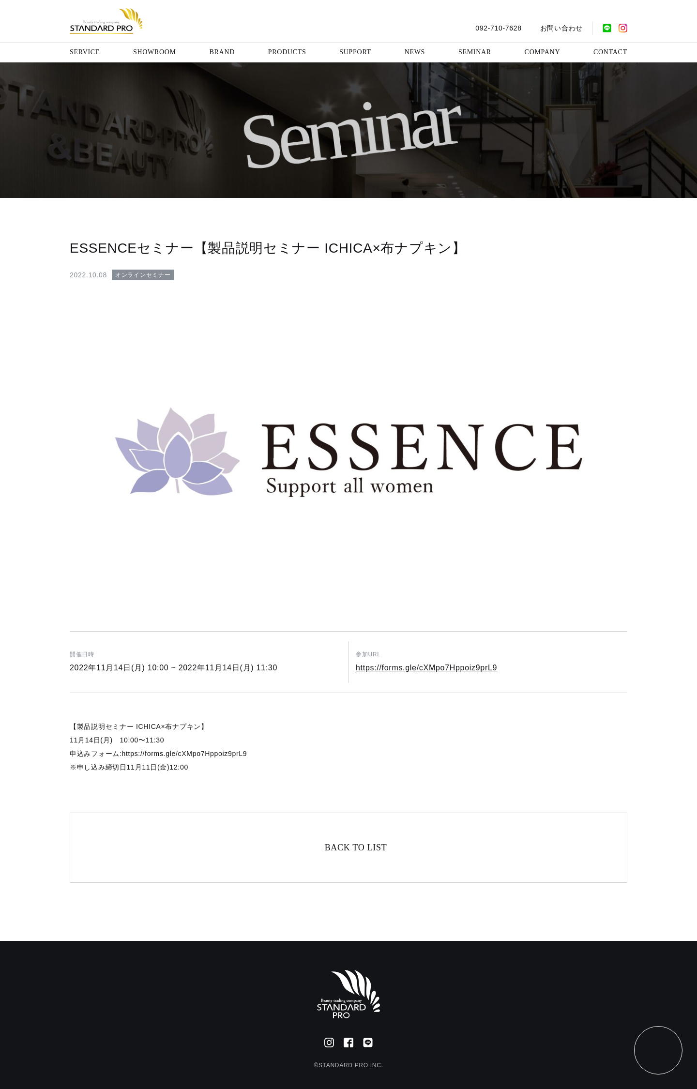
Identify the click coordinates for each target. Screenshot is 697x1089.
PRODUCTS (287, 52)
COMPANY (543, 52)
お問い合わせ (561, 28)
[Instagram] (623, 28)
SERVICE (85, 52)
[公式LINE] (607, 28)
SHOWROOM (154, 52)
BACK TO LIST (356, 847)
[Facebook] (348, 1042)
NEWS (415, 52)
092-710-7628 (498, 28)
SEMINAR (474, 52)
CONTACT (610, 52)
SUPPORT (355, 52)
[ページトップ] (658, 1050)
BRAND (222, 52)
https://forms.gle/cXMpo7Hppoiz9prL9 (426, 668)
